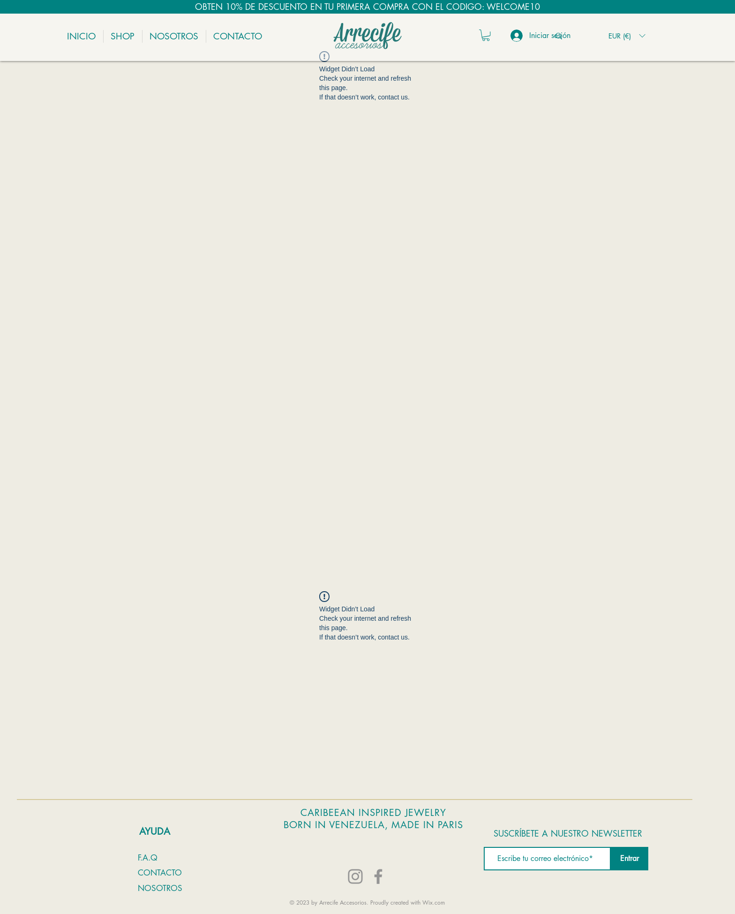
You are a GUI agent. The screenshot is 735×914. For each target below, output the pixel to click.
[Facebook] (378, 876)
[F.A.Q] (151, 857)
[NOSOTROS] (167, 888)
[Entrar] (629, 858)
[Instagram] (355, 876)
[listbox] (626, 36)
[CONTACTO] (171, 872)
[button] (486, 35)
